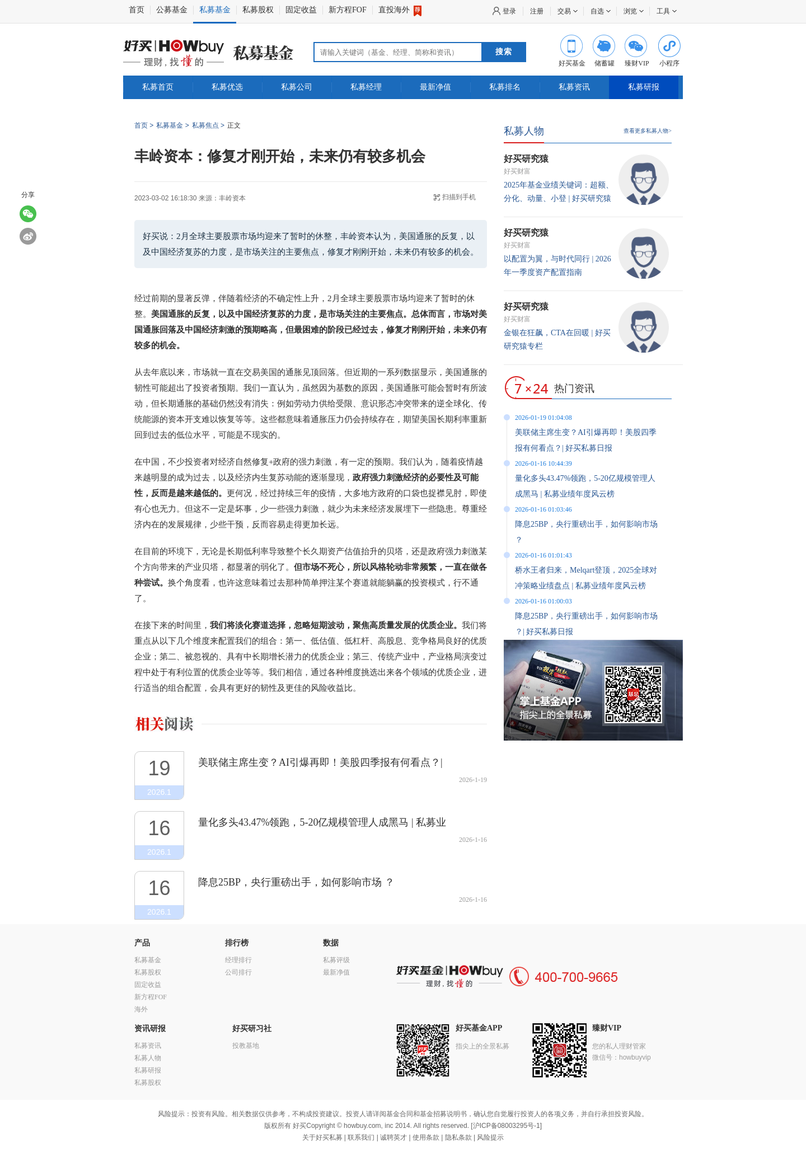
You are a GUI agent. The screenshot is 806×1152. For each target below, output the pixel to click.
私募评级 (336, 960)
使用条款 (426, 1137)
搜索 (503, 52)
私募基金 (215, 10)
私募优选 (227, 87)
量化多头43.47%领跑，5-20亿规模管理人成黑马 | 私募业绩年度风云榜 (322, 822)
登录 (509, 11)
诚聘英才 (393, 1137)
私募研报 (643, 87)
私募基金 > (172, 125)
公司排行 (238, 972)
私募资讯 (574, 87)
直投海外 (400, 10)
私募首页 (158, 87)
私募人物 (524, 131)
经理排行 (238, 960)
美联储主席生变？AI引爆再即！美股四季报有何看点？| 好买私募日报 (320, 762)
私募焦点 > (208, 125)
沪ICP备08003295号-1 (506, 1126)
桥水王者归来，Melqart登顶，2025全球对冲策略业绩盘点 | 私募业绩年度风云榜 (586, 578)
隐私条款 (458, 1137)
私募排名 (505, 87)
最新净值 (435, 87)
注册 (536, 11)
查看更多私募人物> (648, 131)
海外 (141, 1009)
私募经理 (366, 87)
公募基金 (172, 10)
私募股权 (258, 10)
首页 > (143, 125)
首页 (136, 10)
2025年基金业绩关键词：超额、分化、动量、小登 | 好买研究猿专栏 (558, 198)
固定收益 (301, 10)
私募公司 (296, 87)
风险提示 (490, 1137)
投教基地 (245, 1046)
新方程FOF (348, 10)
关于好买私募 (322, 1137)
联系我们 (361, 1137)
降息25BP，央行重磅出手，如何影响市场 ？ (296, 882)
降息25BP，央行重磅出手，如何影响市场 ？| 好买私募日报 (586, 624)
